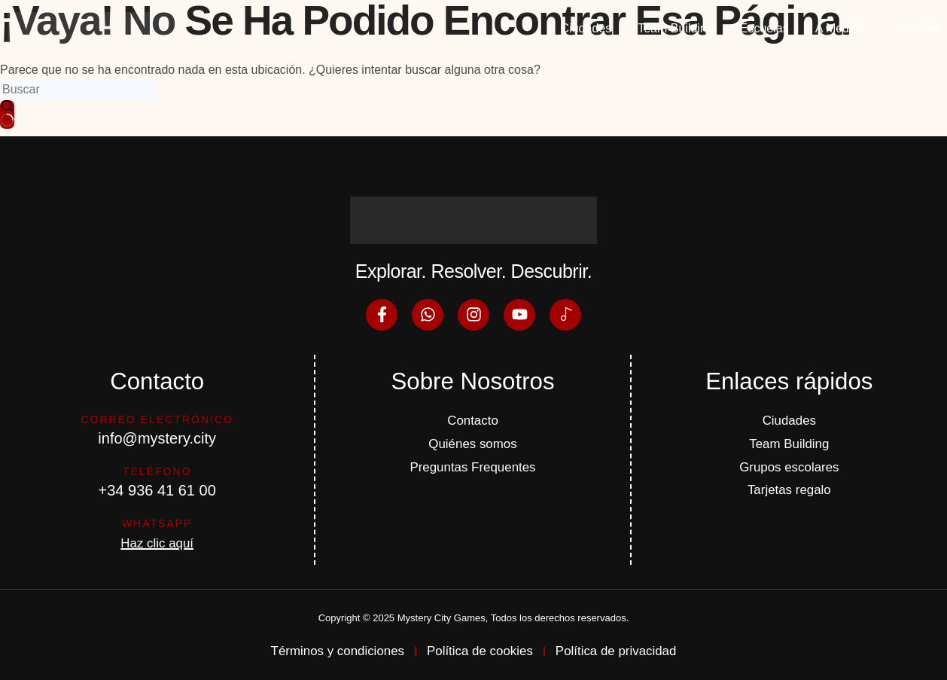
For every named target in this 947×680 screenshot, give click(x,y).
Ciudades (586, 28)
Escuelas (764, 28)
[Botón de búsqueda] (7, 114)
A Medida (840, 28)
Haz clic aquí (157, 539)
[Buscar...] (77, 89)
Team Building (676, 28)
